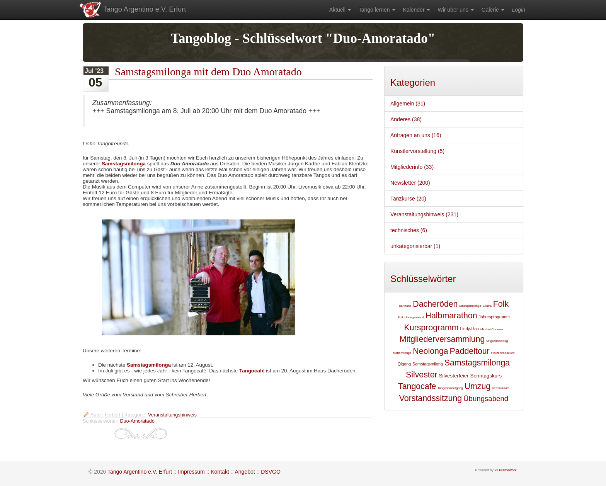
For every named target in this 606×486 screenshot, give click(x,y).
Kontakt (220, 472)
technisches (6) (408, 230)
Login (518, 10)
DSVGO (271, 472)
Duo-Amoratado (137, 421)
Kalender (416, 10)
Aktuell (340, 10)
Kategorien (412, 82)
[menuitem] (340, 9)
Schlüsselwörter (423, 279)
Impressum (191, 472)
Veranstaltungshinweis (172, 415)
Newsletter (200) (410, 183)
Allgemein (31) (407, 103)
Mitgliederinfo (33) (412, 167)
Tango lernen (377, 10)
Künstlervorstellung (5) (417, 151)
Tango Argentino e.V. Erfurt (132, 9)
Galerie (493, 10)
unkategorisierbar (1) (415, 246)
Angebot (245, 472)
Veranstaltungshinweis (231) (424, 214)
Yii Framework (505, 470)
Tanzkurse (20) (408, 198)
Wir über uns (455, 10)
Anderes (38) (406, 119)
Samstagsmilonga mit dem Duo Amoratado (208, 72)
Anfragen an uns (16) (415, 135)
